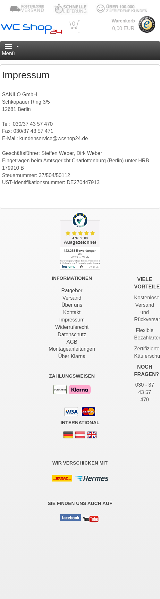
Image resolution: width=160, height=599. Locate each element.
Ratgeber (71, 290)
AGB (71, 342)
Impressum (72, 319)
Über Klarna (71, 356)
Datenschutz (72, 334)
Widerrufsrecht (71, 327)
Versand (72, 298)
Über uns (72, 305)
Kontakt (71, 312)
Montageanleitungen (72, 349)
